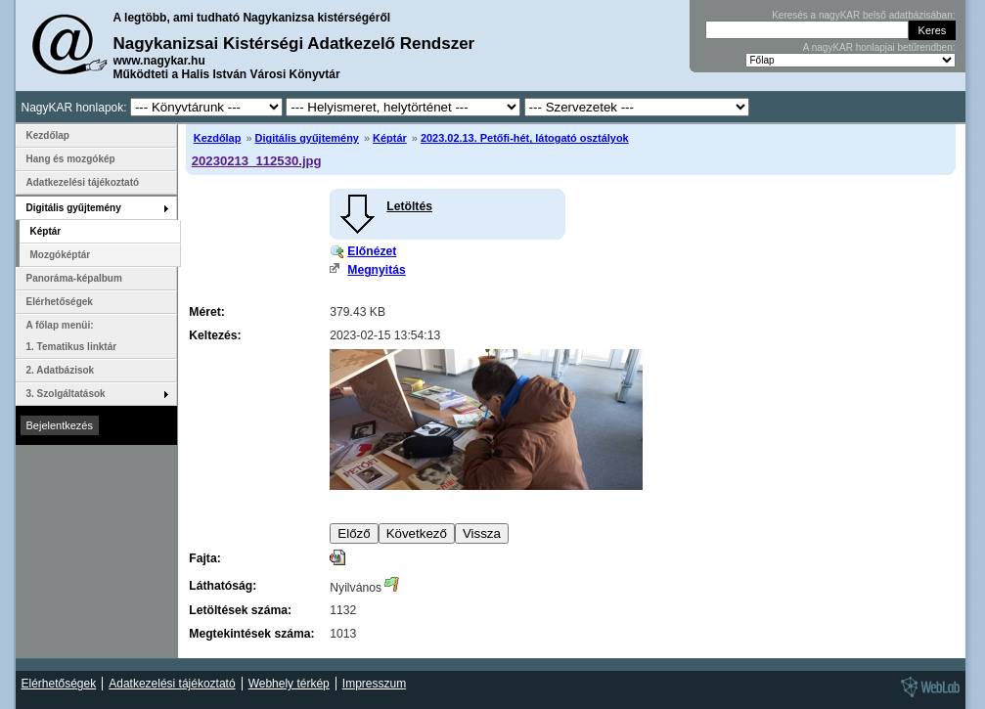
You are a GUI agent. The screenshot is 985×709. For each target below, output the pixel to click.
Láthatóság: (222, 586)
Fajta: (204, 558)
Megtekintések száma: (251, 634)
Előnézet (371, 251)
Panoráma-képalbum (74, 278)
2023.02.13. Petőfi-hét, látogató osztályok (525, 138)
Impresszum (374, 683)
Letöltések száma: (240, 610)
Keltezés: (215, 335)
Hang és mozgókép (70, 159)
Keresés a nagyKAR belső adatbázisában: (863, 15)
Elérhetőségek (59, 301)
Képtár (390, 138)
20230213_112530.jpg (257, 161)
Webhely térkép (289, 683)
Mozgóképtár (60, 254)
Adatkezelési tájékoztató (83, 182)
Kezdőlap (218, 138)
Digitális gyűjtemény (307, 138)
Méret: (206, 312)
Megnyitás (376, 270)
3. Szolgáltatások (66, 393)
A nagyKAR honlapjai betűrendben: (879, 47)
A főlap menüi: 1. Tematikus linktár (71, 336)
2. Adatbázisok (60, 370)
